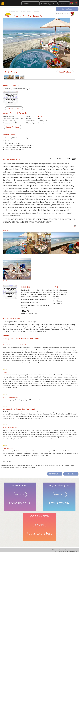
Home (7, 11)
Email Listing (57, 301)
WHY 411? (59, 494)
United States (12, 11)
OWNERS (39, 525)
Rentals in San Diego (60, 292)
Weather (56, 296)
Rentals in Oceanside (60, 290)
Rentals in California (59, 294)
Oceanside (28, 11)
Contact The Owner (65, 72)
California (18, 11)
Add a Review (7, 461)
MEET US (19, 494)
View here (41, 123)
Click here (40, 116)
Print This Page (58, 303)
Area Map (56, 299)
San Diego (23, 11)
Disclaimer (74, 551)
